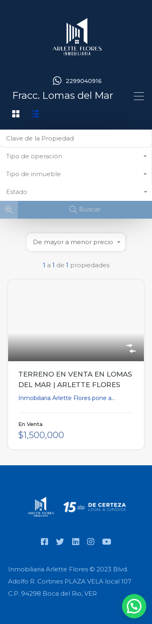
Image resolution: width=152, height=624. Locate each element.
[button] (134, 606)
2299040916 (84, 81)
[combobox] (76, 156)
